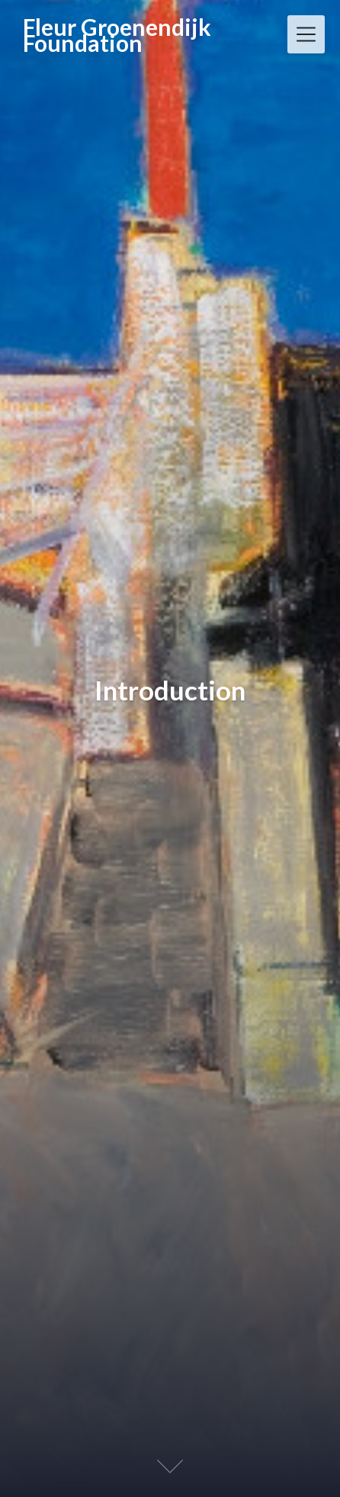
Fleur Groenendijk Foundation (117, 35)
